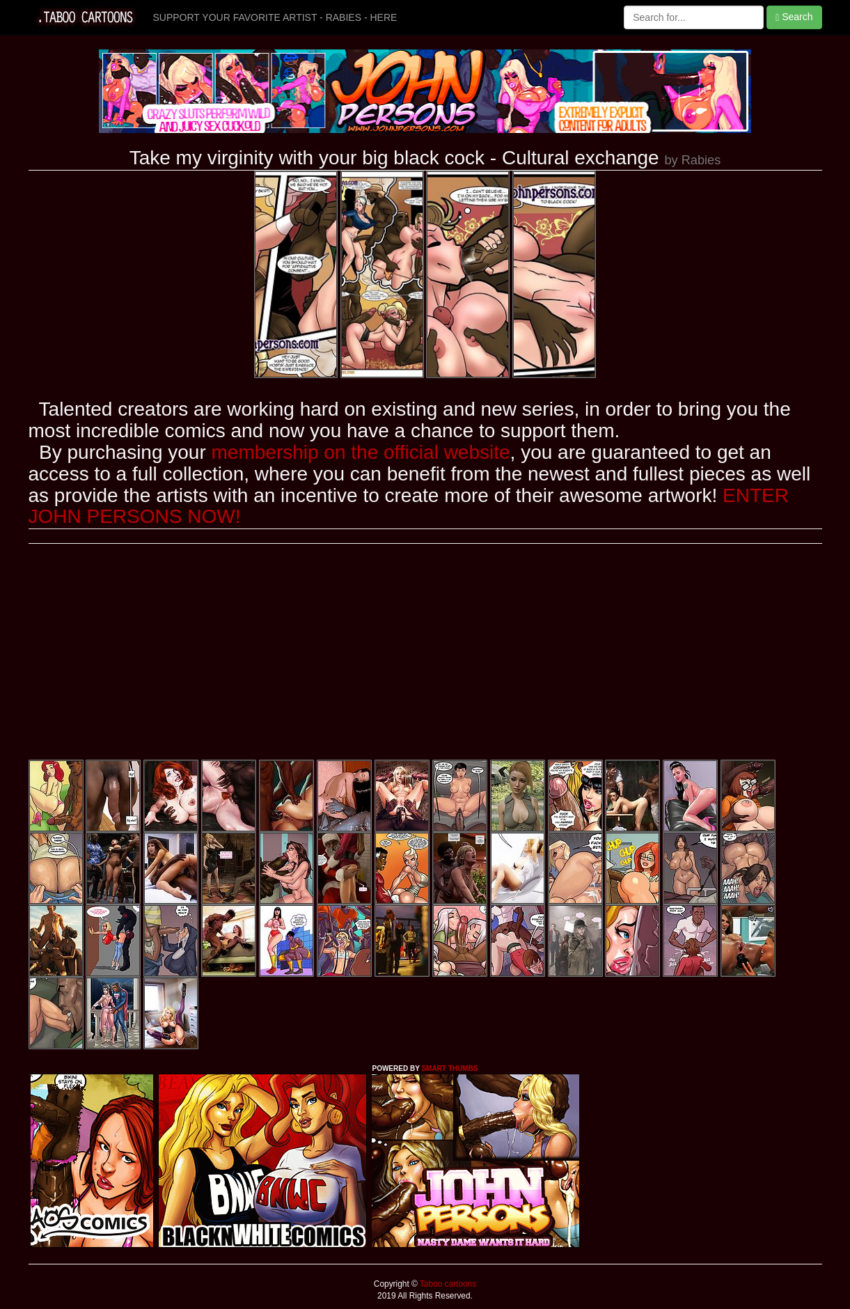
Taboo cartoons (447, 1284)
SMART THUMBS (449, 1068)
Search (794, 17)
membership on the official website (361, 452)
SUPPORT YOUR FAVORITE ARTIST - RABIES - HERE (275, 17)
